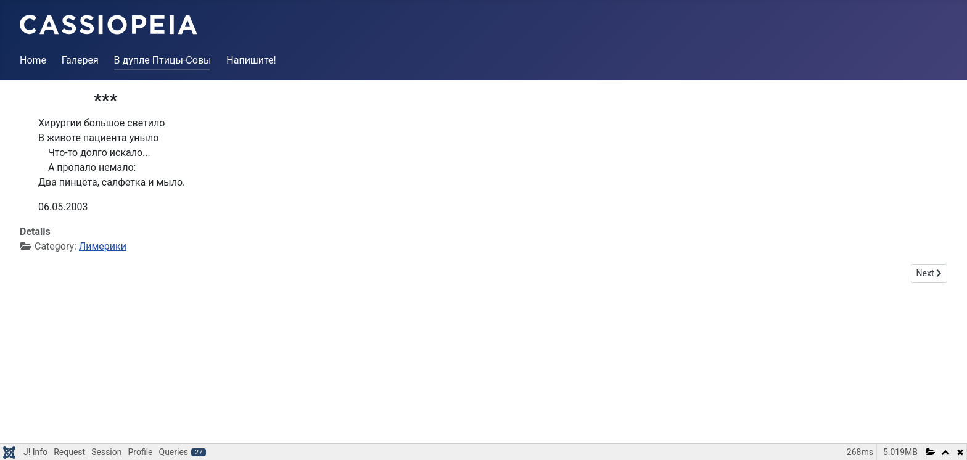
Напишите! (251, 60)
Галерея (80, 60)
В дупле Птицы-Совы (163, 60)
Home (33, 60)
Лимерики (102, 246)
